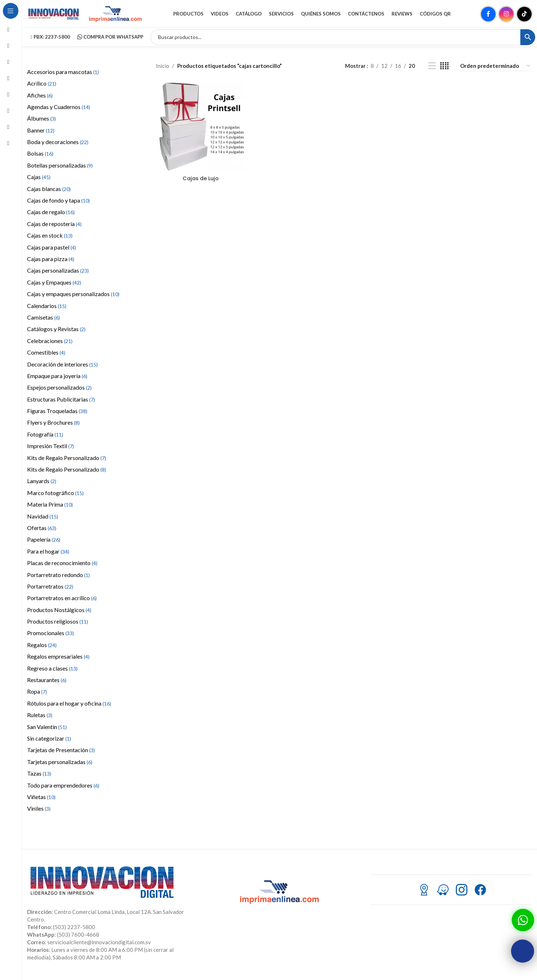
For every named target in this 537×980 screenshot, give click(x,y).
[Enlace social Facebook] (488, 16)
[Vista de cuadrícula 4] (444, 70)
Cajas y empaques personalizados (73, 298)
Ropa (37, 696)
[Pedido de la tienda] (495, 70)
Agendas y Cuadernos (58, 111)
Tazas (39, 777)
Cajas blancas (49, 193)
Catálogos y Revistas (56, 333)
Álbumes (41, 123)
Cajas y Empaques (54, 286)
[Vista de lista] (432, 70)
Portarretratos (50, 590)
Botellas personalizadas (60, 169)
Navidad (42, 520)
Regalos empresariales (58, 661)
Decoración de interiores (62, 368)
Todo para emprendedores (63, 789)
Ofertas (41, 532)
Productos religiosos (57, 625)
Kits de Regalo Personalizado (66, 462)
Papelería (43, 544)
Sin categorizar (49, 742)
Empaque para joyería (57, 380)
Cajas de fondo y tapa (58, 204)
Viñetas (41, 801)
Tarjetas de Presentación (61, 754)
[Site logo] (54, 15)
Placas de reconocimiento (62, 567)
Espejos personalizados (59, 392)
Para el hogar (48, 555)
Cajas (39, 181)
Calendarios (46, 310)
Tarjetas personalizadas (59, 766)
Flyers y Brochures (53, 427)
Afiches (40, 99)
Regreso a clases (52, 672)
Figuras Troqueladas (57, 415)
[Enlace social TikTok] (524, 16)
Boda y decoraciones (57, 146)
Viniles (39, 813)
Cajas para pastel (51, 251)
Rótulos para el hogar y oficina (69, 707)
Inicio (162, 70)
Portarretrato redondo (58, 579)
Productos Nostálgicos (59, 614)
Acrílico (41, 87)
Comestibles (46, 356)
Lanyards (41, 485)
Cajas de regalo (51, 216)
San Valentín (47, 731)
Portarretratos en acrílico (62, 602)
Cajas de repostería (54, 228)
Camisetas (43, 321)
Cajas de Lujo (200, 182)
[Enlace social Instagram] (506, 16)
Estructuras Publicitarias (61, 403)
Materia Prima (50, 508)
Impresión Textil (50, 450)
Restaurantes (46, 684)
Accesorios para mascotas (63, 76)
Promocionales (50, 637)
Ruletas (39, 719)
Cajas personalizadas (58, 275)
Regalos (42, 649)
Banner (40, 134)
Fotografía (45, 438)
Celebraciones (50, 345)
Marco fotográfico (55, 497)
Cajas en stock (50, 239)
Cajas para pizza (50, 263)
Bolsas (40, 158)
